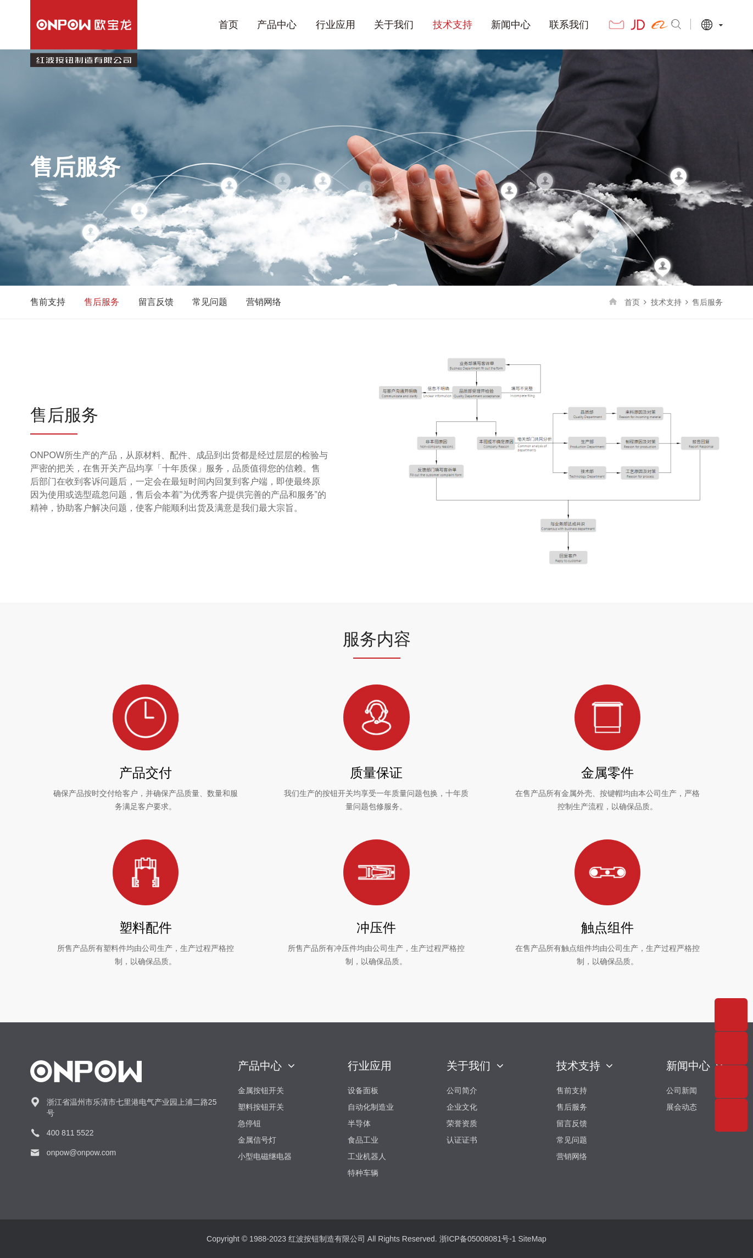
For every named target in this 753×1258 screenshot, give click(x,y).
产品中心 (262, 24)
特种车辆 (363, 1172)
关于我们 (379, 24)
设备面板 (363, 1090)
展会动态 (681, 1107)
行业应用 (321, 24)
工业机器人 (367, 1156)
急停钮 (249, 1123)
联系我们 (554, 24)
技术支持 (437, 24)
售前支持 (47, 302)
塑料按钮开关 (261, 1107)
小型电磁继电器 (265, 1156)
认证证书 (462, 1139)
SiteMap (532, 1238)
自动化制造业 (371, 1107)
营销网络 (263, 302)
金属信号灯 (257, 1139)
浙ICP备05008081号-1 (477, 1238)
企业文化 (462, 1107)
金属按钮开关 (261, 1090)
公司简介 (462, 1090)
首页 (214, 24)
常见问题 (209, 302)
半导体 (359, 1123)
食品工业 (363, 1139)
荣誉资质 (462, 1123)
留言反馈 (156, 302)
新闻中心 (496, 24)
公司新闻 (681, 1090)
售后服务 (101, 302)
